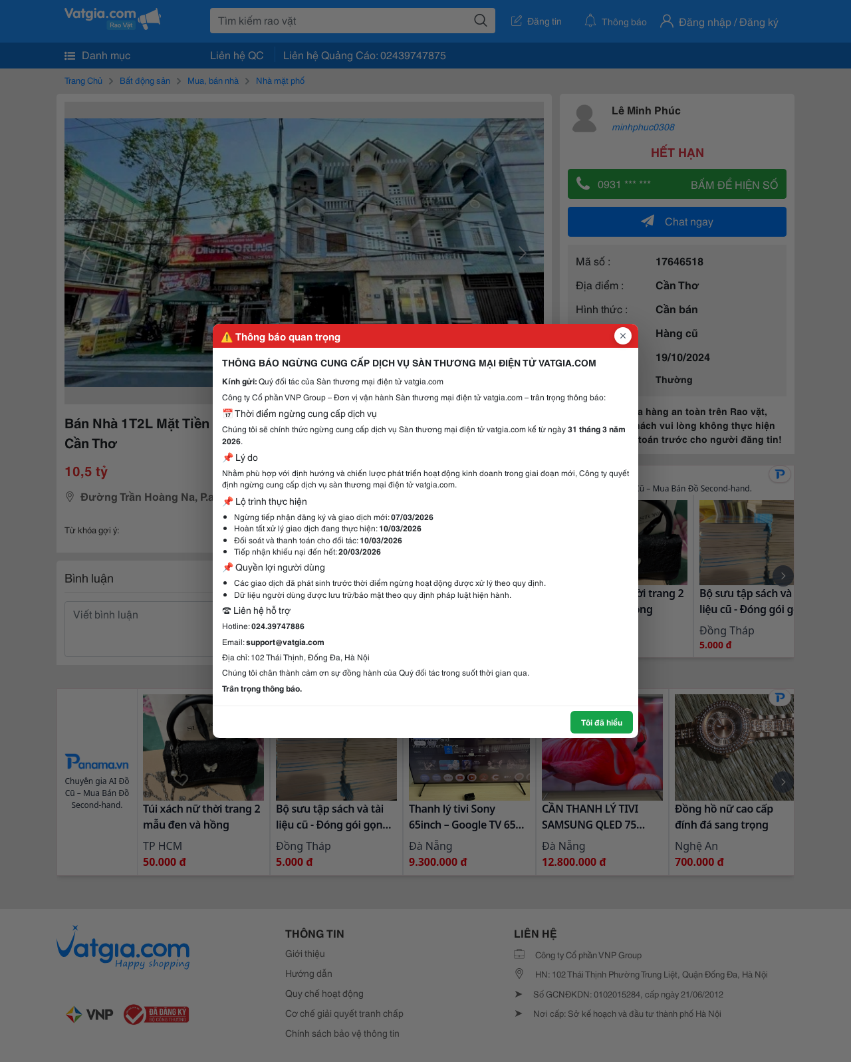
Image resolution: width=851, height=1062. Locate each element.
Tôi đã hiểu (601, 722)
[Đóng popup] (623, 335)
